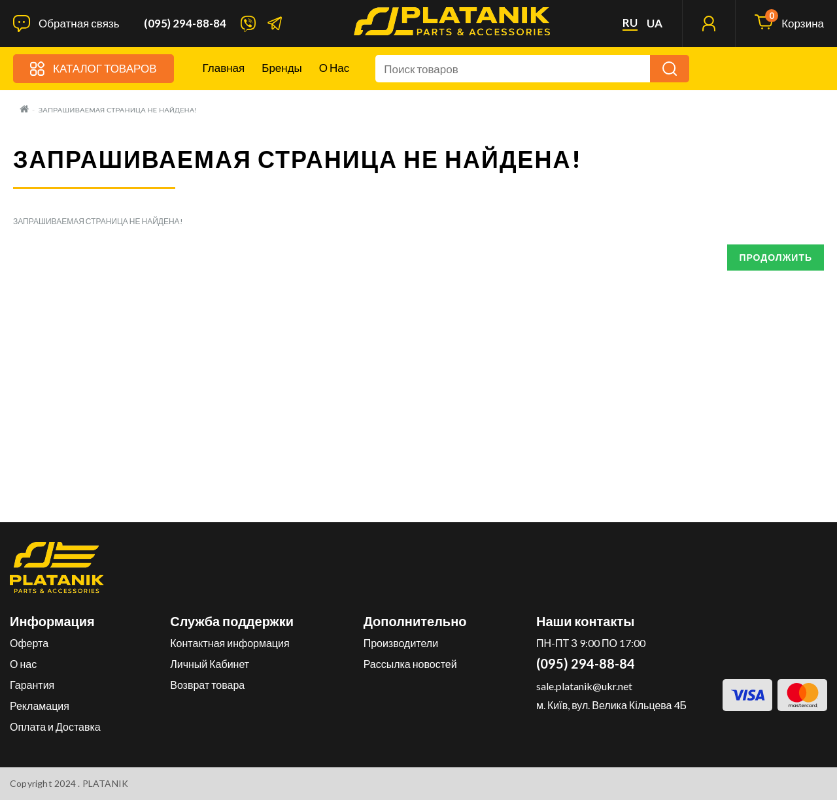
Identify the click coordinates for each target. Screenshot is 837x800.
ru (630, 22)
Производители (401, 643)
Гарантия (32, 684)
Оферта (29, 643)
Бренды (282, 68)
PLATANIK (105, 783)
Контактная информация (229, 643)
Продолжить (775, 257)
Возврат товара (207, 684)
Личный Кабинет (209, 664)
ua (654, 23)
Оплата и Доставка (55, 726)
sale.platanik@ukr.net (584, 686)
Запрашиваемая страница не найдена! (117, 110)
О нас (334, 68)
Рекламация (39, 705)
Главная (224, 68)
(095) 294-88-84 (185, 23)
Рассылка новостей (410, 664)
